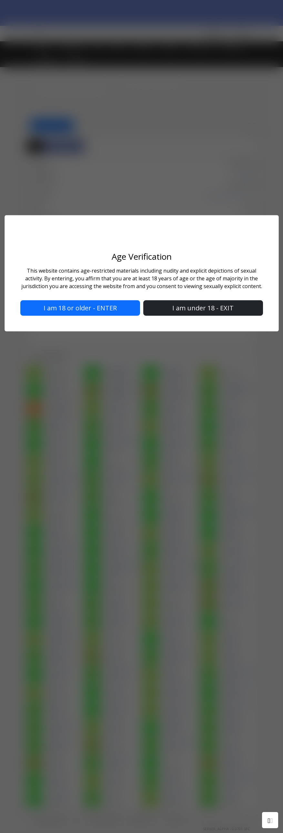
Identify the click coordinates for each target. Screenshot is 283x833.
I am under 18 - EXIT (203, 307)
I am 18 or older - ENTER (80, 307)
